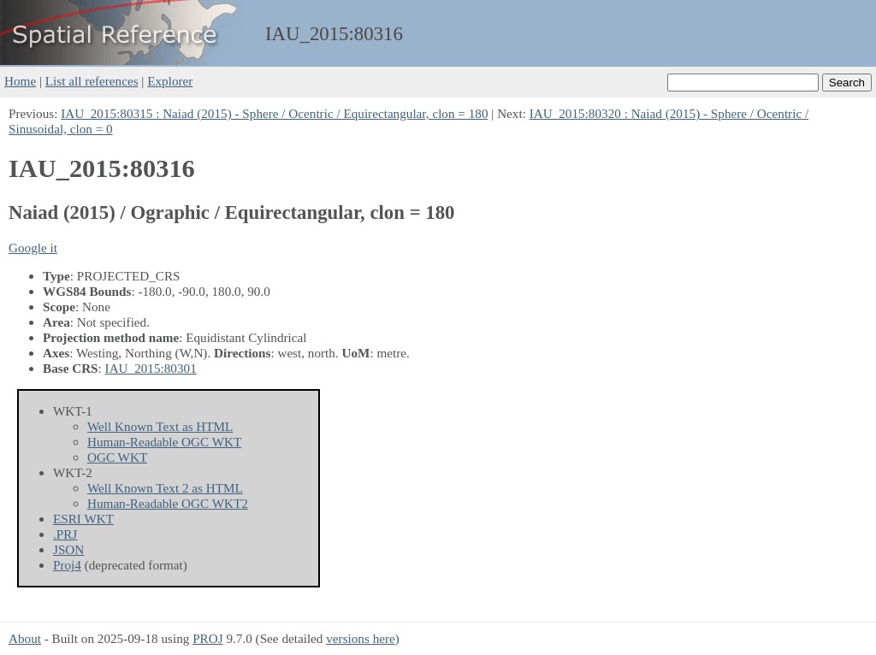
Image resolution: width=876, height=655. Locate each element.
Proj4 (67, 565)
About (25, 638)
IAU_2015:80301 (151, 368)
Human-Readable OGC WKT (164, 441)
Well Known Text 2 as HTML (165, 488)
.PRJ (65, 534)
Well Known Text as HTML (160, 426)
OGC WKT (117, 457)
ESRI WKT (83, 518)
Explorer (169, 81)
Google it (33, 247)
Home (20, 81)
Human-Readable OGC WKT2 (167, 503)
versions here (360, 638)
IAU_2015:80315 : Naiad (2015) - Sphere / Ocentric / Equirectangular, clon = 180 (274, 113)
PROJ (207, 638)
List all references (92, 81)
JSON (68, 549)
